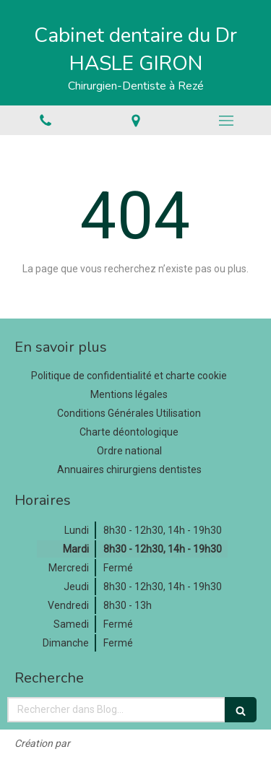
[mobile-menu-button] (226, 120)
